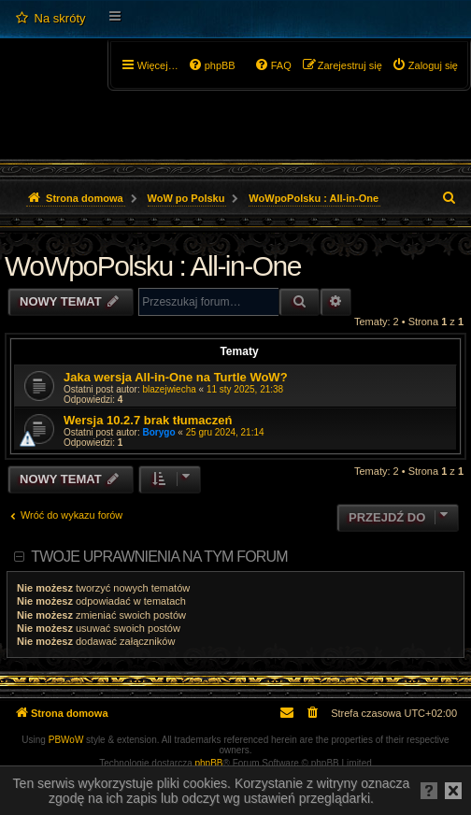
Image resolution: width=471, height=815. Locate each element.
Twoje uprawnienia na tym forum (159, 557)
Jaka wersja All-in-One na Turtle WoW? (176, 377)
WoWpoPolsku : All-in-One (153, 265)
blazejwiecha (169, 389)
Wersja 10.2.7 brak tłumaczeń (148, 420)
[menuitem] (50, 18)
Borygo (159, 432)
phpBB (209, 763)
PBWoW (66, 740)
